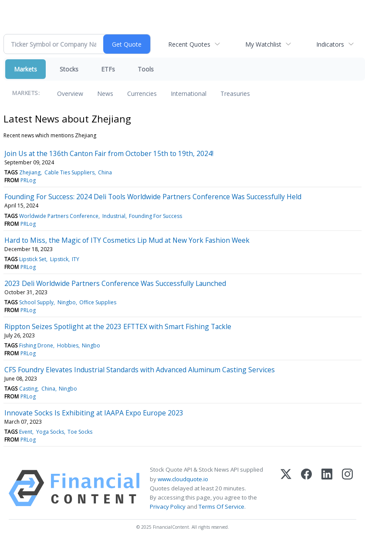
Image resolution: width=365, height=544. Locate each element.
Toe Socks (80, 431)
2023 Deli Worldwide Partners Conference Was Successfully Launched (115, 283)
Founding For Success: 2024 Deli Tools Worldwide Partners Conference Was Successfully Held (152, 196)
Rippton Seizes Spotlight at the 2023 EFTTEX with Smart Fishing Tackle (117, 326)
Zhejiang (30, 172)
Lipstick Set (32, 259)
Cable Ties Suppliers (69, 172)
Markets (25, 69)
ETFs (108, 69)
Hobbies (67, 345)
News (105, 93)
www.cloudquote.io (183, 479)
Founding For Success (155, 216)
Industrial (113, 216)
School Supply (36, 302)
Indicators (330, 44)
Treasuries (235, 93)
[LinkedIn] (327, 488)
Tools (146, 69)
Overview (70, 93)
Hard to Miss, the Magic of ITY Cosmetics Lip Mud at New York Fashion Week (127, 240)
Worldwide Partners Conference (58, 216)
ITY (75, 259)
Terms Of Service (221, 506)
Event (25, 431)
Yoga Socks (50, 431)
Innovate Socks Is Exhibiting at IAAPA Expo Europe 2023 (93, 413)
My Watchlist (263, 44)
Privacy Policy (168, 506)
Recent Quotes (189, 44)
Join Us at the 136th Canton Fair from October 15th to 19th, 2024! (108, 153)
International (188, 93)
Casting (28, 388)
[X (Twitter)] (286, 488)
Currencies (142, 93)
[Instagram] (347, 488)
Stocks (69, 69)
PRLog (28, 180)
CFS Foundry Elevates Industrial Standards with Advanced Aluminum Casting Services (139, 369)
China (105, 172)
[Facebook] (306, 488)
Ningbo (66, 302)
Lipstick (59, 259)
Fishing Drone (36, 345)
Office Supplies (97, 302)
